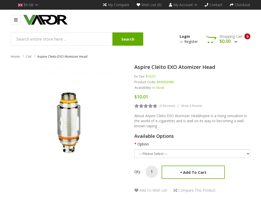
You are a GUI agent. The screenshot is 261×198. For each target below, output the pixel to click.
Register (191, 41)
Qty (137, 171)
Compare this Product (197, 190)
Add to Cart (194, 172)
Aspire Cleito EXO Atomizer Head (62, 56)
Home (15, 56)
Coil (28, 56)
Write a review (191, 106)
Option (143, 144)
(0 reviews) (167, 106)
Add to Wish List (153, 190)
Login (185, 36)
